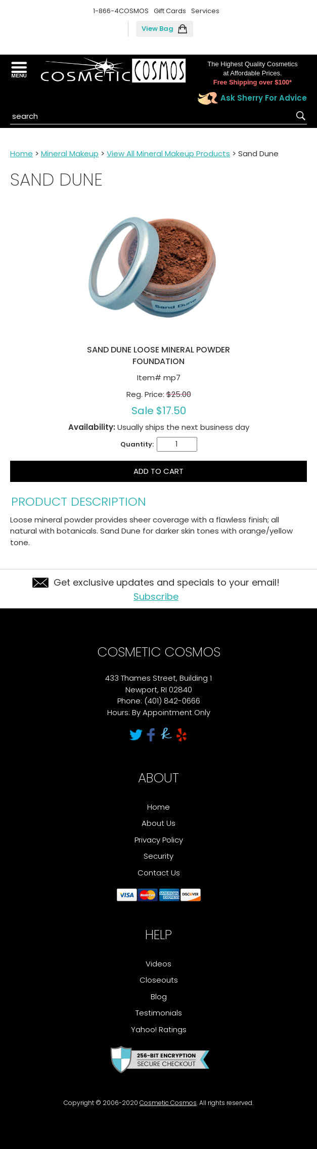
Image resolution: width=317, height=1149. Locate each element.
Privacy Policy (158, 839)
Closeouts (159, 980)
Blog (159, 996)
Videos (158, 963)
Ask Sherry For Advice (263, 98)
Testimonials (158, 1012)
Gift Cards (170, 11)
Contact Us (159, 872)
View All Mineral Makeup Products (168, 153)
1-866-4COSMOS (121, 11)
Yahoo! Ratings (159, 1029)
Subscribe (155, 596)
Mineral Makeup (70, 153)
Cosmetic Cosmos (168, 1102)
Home (21, 153)
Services (205, 11)
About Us (158, 823)
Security (158, 856)
